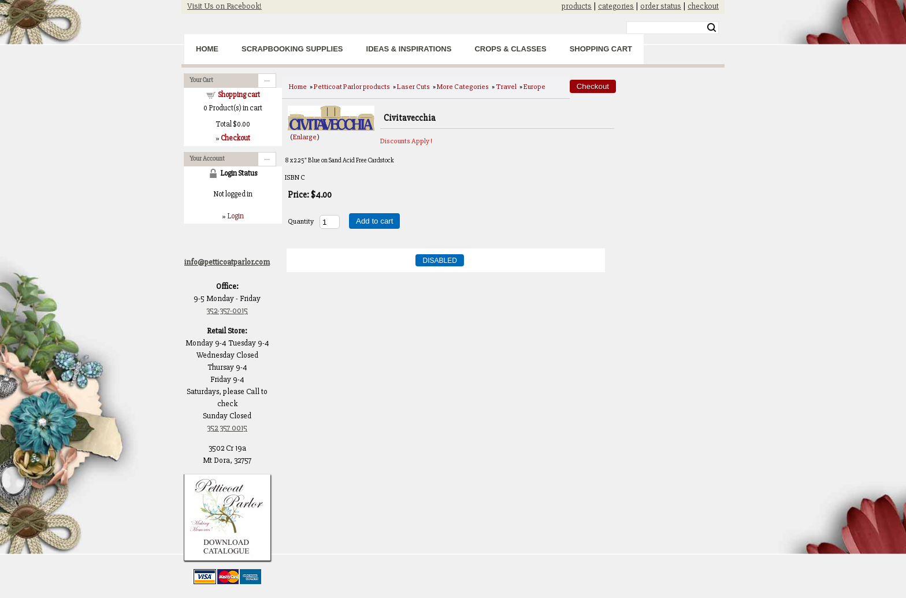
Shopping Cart (601, 48)
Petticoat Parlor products (352, 86)
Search (711, 27)
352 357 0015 (227, 428)
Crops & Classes (510, 48)
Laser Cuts (413, 86)
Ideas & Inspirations (409, 48)
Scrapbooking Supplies (292, 48)
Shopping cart (239, 94)
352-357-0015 (227, 310)
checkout (703, 6)
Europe (534, 86)
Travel (506, 86)
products (577, 6)
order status (660, 6)
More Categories (463, 86)
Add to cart (374, 221)
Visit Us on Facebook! (224, 6)
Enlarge (305, 137)
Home (207, 48)
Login (235, 216)
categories (616, 6)
